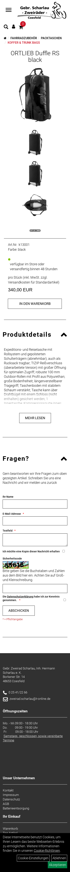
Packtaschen (51, 38)
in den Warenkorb (35, 304)
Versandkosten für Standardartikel (33, 282)
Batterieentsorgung (16, 808)
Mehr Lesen (35, 418)
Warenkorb (10, 828)
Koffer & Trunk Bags (24, 42)
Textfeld (8, 530)
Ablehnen (59, 858)
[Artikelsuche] (6, 27)
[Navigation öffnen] (8, 10)
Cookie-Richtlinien (47, 851)
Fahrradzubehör (23, 38)
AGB (6, 804)
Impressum (11, 795)
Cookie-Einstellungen (33, 858)
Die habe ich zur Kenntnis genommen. (31, 598)
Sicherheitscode (12, 558)
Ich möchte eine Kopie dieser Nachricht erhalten (31, 551)
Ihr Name (8, 496)
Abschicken (18, 610)
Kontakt (8, 790)
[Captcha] (35, 588)
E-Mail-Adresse (12, 513)
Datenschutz (11, 799)
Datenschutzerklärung (20, 596)
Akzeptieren (57, 865)
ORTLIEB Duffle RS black (35, 56)
